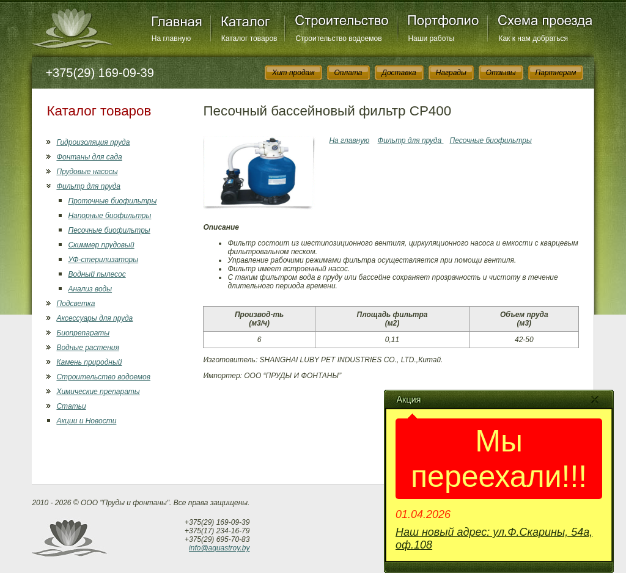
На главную (171, 38)
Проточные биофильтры (112, 201)
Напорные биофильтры (109, 215)
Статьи (71, 406)
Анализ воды (90, 289)
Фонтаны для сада (89, 157)
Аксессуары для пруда (94, 318)
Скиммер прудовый (101, 245)
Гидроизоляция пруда (93, 142)
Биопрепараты (82, 333)
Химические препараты (97, 391)
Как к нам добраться (533, 38)
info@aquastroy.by (219, 548)
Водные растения (87, 347)
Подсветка (75, 303)
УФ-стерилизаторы (103, 259)
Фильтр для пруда (88, 186)
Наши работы (431, 38)
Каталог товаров (249, 38)
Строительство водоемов (338, 38)
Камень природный (89, 362)
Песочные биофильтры (109, 230)
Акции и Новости (86, 421)
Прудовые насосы (86, 171)
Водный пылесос (96, 274)
